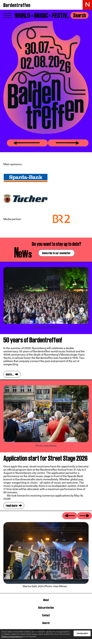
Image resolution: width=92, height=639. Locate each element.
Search (79, 15)
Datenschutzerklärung (11, 636)
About (46, 600)
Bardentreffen (17, 5)
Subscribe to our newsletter (56, 253)
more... (10, 374)
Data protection (46, 607)
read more (12, 505)
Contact (46, 615)
